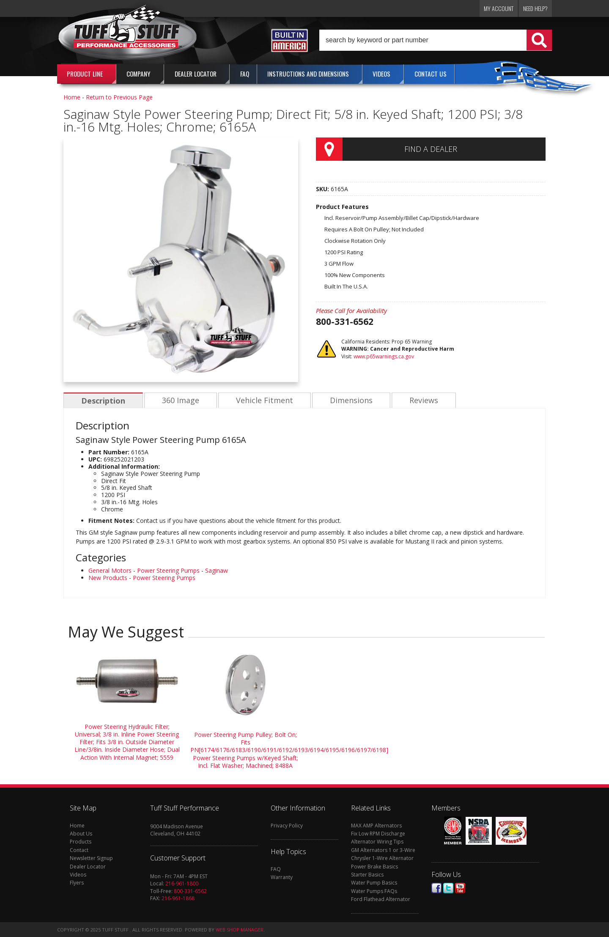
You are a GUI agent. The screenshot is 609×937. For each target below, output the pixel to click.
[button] (435, 40)
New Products (107, 578)
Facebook (436, 888)
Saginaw (216, 570)
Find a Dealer (430, 149)
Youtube (460, 888)
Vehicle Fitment (262, 401)
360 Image (179, 401)
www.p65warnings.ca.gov (384, 356)
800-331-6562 (190, 891)
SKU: (323, 189)
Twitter (448, 888)
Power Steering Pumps (168, 570)
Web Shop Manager (239, 929)
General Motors (110, 570)
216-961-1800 (181, 883)
